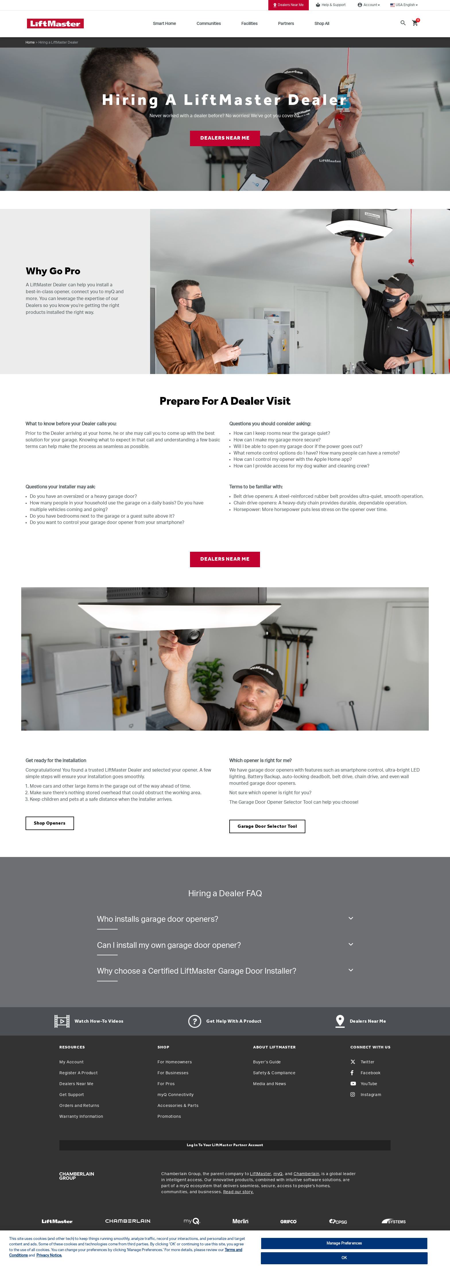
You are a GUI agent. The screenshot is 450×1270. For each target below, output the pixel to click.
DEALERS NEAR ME (225, 138)
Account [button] (368, 4)
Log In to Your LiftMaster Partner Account (225, 1145)
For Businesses (173, 1073)
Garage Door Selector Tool (267, 826)
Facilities (249, 24)
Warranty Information (81, 1117)
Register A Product (78, 1073)
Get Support (71, 1095)
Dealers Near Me (289, 5)
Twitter (362, 1062)
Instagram (365, 1095)
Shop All (322, 24)
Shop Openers (50, 823)
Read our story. (238, 1192)
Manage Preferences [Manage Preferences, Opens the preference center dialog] (344, 1243)
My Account (71, 1062)
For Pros (166, 1084)
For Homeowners (175, 1062)
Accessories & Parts (178, 1106)
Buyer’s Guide (267, 1062)
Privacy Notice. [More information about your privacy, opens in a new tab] (49, 1255)
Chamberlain (306, 1174)
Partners (286, 24)
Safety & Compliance (274, 1073)
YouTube (364, 1084)
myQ (278, 1174)
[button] (404, 5)
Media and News (269, 1084)
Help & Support (330, 4)
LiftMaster (260, 1174)
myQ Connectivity (176, 1095)
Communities (209, 24)
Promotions (169, 1117)
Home (30, 42)
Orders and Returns (79, 1106)
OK (344, 1258)
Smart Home (164, 24)
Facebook (365, 1073)
